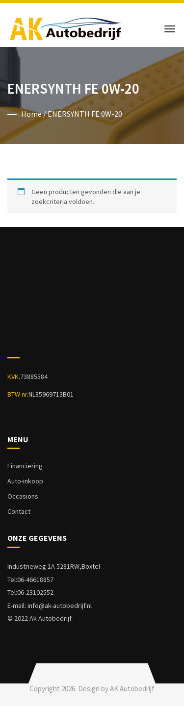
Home (31, 114)
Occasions (22, 496)
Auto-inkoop (25, 481)
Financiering (25, 465)
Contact (18, 511)
